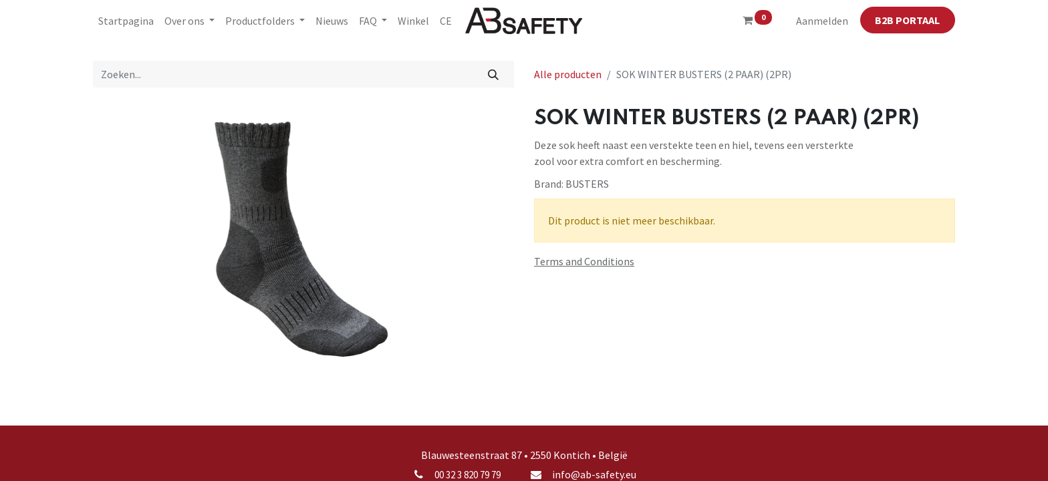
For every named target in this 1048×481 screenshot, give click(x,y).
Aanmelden (822, 20)
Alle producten (568, 74)
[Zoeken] (493, 74)
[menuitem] (126, 20)
